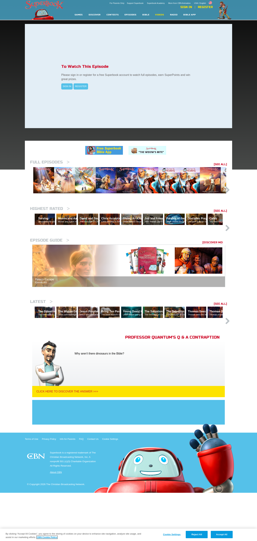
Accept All (221, 534)
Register (205, 7)
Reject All (197, 534)
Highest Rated (50, 226)
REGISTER (80, 86)
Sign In (186, 7)
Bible (145, 15)
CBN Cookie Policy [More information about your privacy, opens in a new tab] (47, 537)
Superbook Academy (156, 3)
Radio (174, 15)
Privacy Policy (49, 487)
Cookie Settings (110, 487)
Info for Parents (67, 487)
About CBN (56, 520)
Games (79, 15)
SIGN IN (67, 86)
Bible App (189, 15)
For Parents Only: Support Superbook (126, 3)
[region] (128, 535)
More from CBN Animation (179, 3)
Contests (112, 15)
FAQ (81, 487)
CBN (36, 505)
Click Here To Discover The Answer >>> (67, 439)
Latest (41, 334)
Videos (159, 15)
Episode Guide (49, 273)
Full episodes (50, 162)
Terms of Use (31, 487)
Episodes (130, 15)
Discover (94, 15)
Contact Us (92, 487)
